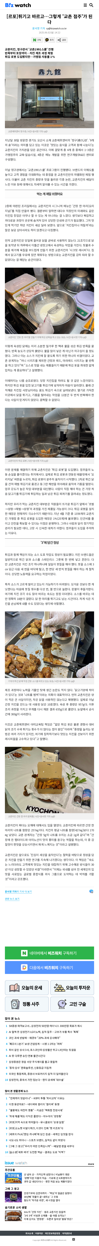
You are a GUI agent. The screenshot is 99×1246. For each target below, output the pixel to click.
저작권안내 (67, 1233)
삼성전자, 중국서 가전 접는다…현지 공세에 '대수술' (36, 1080)
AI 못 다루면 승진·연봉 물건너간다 (27, 1056)
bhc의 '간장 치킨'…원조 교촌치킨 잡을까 (45, 1212)
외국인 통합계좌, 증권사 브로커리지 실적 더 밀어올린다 (38, 1074)
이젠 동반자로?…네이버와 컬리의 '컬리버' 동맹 (34, 1104)
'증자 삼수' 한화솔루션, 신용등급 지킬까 (30, 1068)
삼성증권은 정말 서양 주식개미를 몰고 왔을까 (33, 1062)
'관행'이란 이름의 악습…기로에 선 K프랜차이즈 (48, 1178)
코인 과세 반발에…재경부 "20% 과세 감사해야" (34, 1038)
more (91, 1163)
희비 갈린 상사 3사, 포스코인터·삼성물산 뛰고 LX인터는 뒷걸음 (42, 1050)
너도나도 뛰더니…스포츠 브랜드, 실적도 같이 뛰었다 (37, 1140)
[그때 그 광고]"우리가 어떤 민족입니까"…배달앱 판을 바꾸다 (41, 1146)
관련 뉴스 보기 (12, 898)
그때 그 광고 (12, 1189)
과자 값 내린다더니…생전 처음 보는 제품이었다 (48, 1181)
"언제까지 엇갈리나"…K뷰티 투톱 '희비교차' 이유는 (37, 1098)
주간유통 (10, 1170)
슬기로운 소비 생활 (16, 1207)
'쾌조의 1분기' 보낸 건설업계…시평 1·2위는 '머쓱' (36, 1044)
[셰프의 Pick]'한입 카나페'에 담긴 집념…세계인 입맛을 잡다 (41, 1134)
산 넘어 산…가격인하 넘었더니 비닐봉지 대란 (46, 1174)
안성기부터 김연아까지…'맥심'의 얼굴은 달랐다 (48, 1193)
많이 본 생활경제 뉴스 (16, 1091)
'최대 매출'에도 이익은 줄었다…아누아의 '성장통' (35, 1116)
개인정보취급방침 (52, 1233)
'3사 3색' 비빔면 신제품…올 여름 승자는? (45, 1215)
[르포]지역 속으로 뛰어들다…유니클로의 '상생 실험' (36, 1122)
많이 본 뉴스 (12, 1018)
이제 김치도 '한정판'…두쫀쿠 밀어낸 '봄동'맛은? (48, 1219)
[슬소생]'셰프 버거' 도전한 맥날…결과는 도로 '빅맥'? (37, 1152)
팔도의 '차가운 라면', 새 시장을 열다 (42, 1200)
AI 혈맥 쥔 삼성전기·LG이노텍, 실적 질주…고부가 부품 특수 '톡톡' (44, 1032)
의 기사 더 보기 (18, 891)
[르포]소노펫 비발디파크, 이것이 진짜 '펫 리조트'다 (36, 1128)
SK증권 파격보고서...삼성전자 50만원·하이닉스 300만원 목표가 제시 (45, 1026)
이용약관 (39, 1233)
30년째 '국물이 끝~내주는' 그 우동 (41, 1196)
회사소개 (29, 1233)
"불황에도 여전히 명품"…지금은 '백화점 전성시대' (36, 1110)
